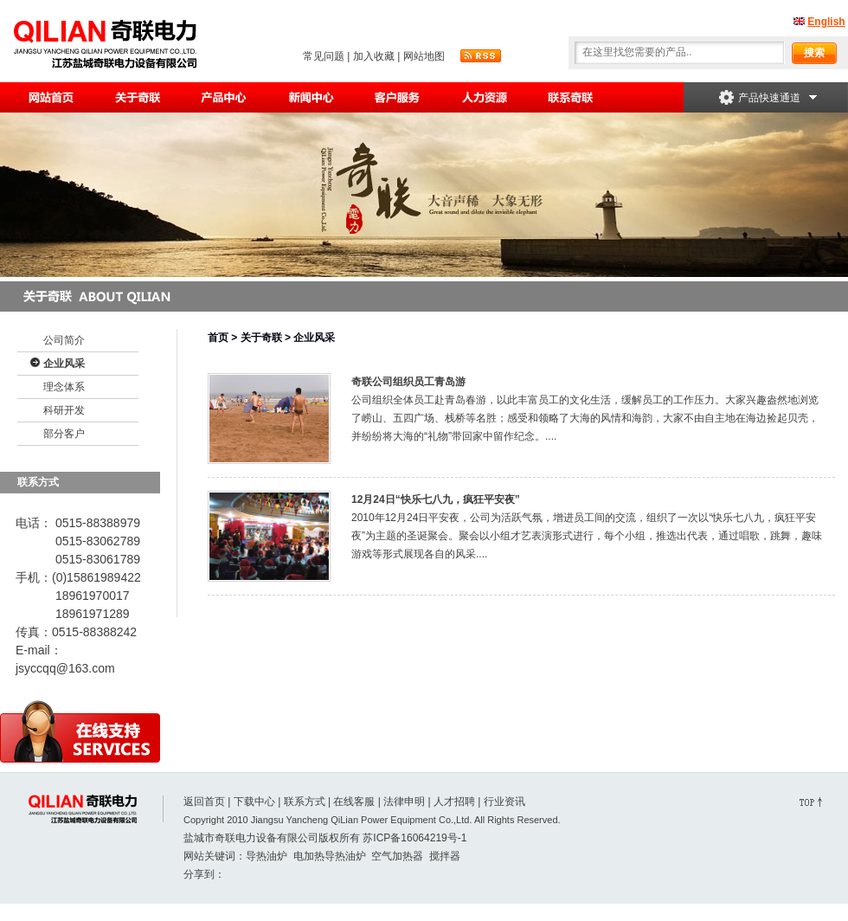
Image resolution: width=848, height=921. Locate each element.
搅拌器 (444, 856)
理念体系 (64, 387)
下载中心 (254, 801)
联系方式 (304, 801)
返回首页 (204, 801)
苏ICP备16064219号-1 (414, 838)
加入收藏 (374, 56)
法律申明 (404, 801)
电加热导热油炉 (329, 856)
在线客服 (354, 801)
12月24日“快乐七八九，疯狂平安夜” (435, 499)
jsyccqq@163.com (65, 668)
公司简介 (64, 340)
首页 (218, 338)
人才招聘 (454, 801)
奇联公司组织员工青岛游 (408, 382)
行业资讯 (504, 801)
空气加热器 (397, 856)
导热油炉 (266, 856)
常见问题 (323, 56)
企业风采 (64, 363)
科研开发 (64, 410)
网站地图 (424, 56)
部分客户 (64, 434)
